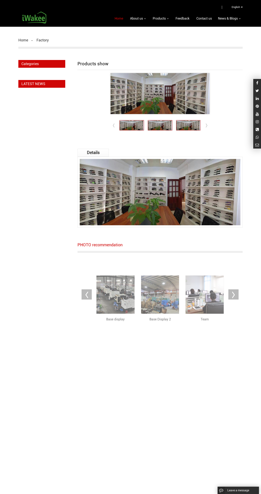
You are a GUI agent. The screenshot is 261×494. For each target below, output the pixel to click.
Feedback (182, 18)
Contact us (204, 18)
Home (23, 40)
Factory (42, 40)
